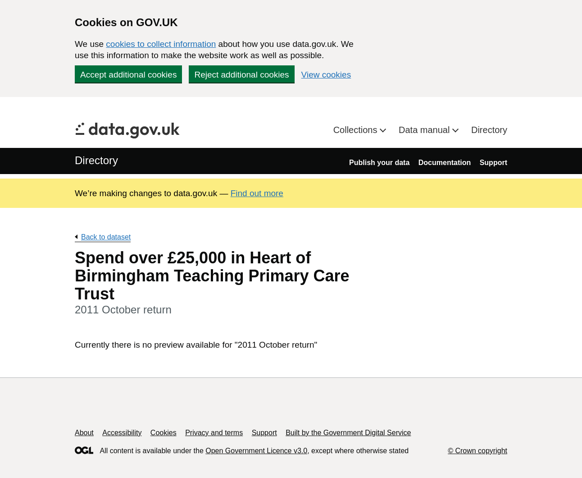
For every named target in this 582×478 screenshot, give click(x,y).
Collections (356, 130)
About (84, 433)
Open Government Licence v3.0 (256, 451)
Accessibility (121, 433)
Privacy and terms (214, 433)
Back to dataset (106, 237)
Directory (489, 130)
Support (493, 162)
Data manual (425, 130)
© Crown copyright (477, 451)
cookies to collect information (161, 44)
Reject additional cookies (241, 74)
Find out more (257, 193)
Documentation (444, 162)
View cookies (326, 74)
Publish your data (379, 162)
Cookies (163, 433)
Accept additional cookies (128, 74)
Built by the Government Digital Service (348, 433)
